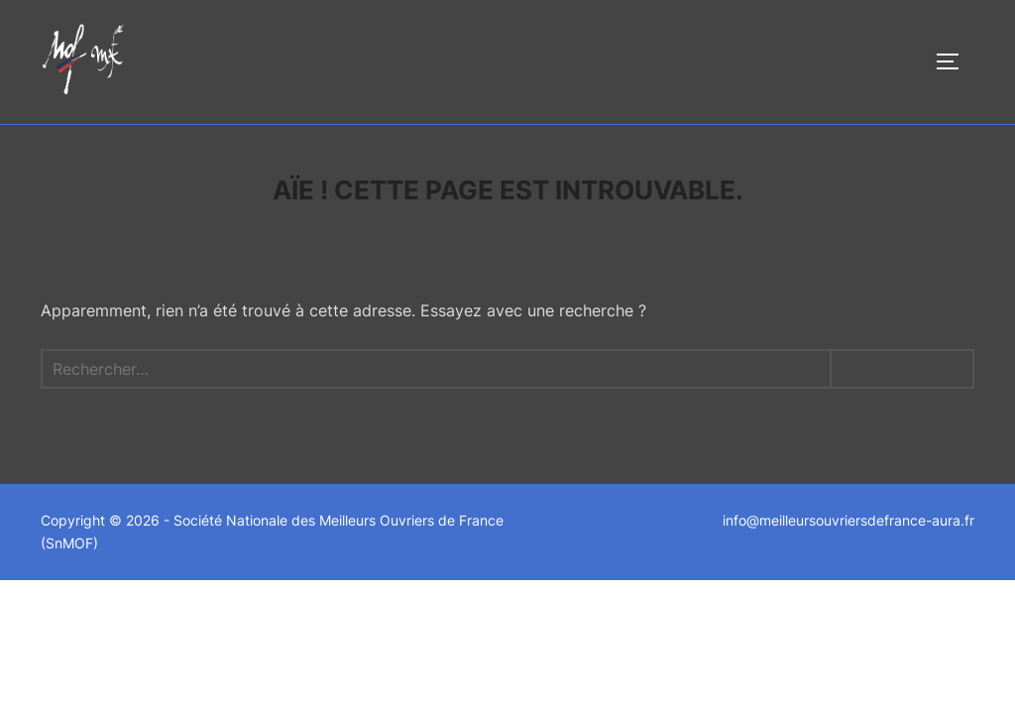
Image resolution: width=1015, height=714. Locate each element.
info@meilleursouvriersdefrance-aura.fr (848, 520)
